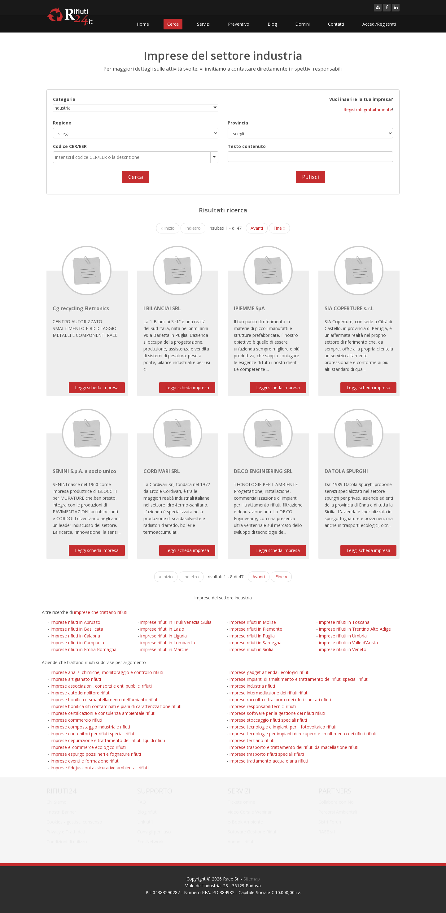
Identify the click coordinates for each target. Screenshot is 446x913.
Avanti (257, 228)
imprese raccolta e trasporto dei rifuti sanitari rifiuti (280, 699)
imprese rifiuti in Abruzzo (75, 622)
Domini (302, 24)
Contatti (336, 24)
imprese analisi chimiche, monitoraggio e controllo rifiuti (107, 672)
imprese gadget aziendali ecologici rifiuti (269, 672)
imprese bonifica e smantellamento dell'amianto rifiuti (105, 699)
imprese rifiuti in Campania (77, 643)
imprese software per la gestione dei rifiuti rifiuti (277, 713)
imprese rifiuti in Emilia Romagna (83, 649)
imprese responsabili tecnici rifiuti (263, 706)
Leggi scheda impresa (97, 387)
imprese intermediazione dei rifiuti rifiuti (269, 693)
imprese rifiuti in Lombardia (167, 643)
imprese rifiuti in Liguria (163, 636)
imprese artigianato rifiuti (76, 679)
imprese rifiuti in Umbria (343, 636)
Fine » (279, 228)
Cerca (173, 24)
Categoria (64, 99)
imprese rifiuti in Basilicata (77, 629)
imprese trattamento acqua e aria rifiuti (269, 761)
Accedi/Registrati (379, 24)
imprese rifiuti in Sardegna (256, 643)
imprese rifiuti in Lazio (162, 629)
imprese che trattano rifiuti (100, 612)
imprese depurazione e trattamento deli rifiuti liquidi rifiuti (108, 740)
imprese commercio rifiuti (76, 720)
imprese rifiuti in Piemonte (256, 629)
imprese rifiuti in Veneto (342, 649)
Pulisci (310, 176)
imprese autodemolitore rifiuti (81, 693)
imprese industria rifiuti (252, 686)
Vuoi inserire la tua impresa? (361, 99)
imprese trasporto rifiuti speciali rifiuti (267, 754)
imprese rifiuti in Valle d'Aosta (348, 643)
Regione (62, 122)
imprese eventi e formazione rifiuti (85, 761)
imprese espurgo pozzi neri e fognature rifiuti (96, 754)
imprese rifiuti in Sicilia (251, 649)
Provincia (238, 122)
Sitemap (251, 879)
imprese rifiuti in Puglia (252, 636)
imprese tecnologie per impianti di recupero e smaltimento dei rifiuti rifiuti (303, 734)
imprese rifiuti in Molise (253, 622)
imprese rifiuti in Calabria (75, 636)
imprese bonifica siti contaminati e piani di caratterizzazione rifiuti (116, 706)
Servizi (203, 24)
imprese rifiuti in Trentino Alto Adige (355, 629)
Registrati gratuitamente (367, 109)
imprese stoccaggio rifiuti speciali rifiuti (268, 720)
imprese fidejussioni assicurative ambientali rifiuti (100, 768)
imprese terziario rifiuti (252, 740)
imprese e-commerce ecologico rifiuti (88, 747)
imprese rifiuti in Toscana (344, 622)
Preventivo (238, 24)
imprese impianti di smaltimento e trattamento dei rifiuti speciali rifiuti (299, 679)
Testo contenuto (247, 146)
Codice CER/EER (70, 146)
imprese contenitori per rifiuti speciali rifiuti (93, 734)
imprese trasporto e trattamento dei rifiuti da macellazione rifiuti (294, 747)
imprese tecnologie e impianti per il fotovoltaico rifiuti (283, 727)
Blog (272, 24)
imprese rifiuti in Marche (164, 649)
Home (143, 24)
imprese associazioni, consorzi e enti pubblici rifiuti (101, 686)
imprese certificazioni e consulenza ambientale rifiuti (103, 713)
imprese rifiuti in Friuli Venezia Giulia (176, 622)
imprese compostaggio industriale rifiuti (90, 727)
